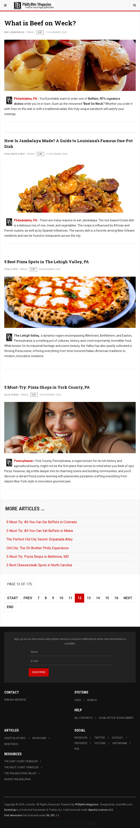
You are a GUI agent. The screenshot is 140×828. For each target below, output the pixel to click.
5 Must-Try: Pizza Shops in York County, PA (47, 387)
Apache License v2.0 (100, 809)
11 (70, 598)
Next (128, 598)
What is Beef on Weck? (40, 23)
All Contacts (83, 717)
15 (107, 598)
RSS (76, 748)
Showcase (39, 738)
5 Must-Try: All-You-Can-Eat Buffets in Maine (39, 531)
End (10, 607)
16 (116, 598)
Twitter (99, 737)
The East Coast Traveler (21, 761)
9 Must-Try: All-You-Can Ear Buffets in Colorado (41, 522)
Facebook (80, 737)
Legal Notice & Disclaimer (116, 717)
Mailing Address (15, 699)
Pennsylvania (23, 461)
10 (61, 598)
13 (89, 598)
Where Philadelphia (17, 779)
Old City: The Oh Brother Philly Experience (37, 548)
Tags (77, 700)
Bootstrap (10, 809)
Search (92, 700)
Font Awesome (13, 815)
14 (98, 598)
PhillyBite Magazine (86, 804)
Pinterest (80, 743)
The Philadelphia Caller (20, 773)
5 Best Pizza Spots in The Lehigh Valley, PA (46, 261)
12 (79, 598)
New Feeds (11, 744)
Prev (28, 598)
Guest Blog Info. (15, 738)
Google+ (117, 737)
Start (12, 598)
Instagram (120, 743)
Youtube (100, 743)
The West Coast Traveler (21, 767)
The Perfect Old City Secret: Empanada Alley (39, 539)
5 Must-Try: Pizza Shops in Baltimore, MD (37, 557)
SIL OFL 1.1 (52, 815)
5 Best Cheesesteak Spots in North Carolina (39, 565)
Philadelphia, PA (25, 98)
